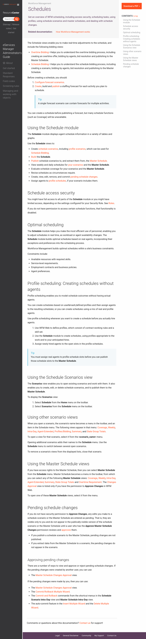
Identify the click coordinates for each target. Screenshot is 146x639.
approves (66, 530)
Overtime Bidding (40, 52)
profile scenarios (77, 149)
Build (33, 157)
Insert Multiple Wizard (74, 603)
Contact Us (111, 635)
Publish (35, 161)
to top (135, 16)
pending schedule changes (84, 176)
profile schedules (57, 180)
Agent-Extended (45, 431)
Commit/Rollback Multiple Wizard (53, 591)
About (8, 62)
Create (38, 86)
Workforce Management (39, 3)
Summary (76, 431)
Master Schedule (98, 161)
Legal (57, 635)
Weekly (111, 427)
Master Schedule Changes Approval (54, 575)
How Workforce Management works (73, 32)
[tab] (11, 67)
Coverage (102, 427)
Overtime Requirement (90, 482)
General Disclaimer (70, 635)
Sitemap (6, 24)
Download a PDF (132, 6)
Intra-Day (32, 431)
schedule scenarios (48, 149)
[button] (11, 68)
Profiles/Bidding (62, 431)
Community (86, 635)
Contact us (84, 623)
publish (56, 86)
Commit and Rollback (46, 595)
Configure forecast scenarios (49, 82)
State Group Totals (96, 431)
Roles (111, 203)
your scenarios (75, 164)
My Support (99, 635)
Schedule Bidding (40, 64)
